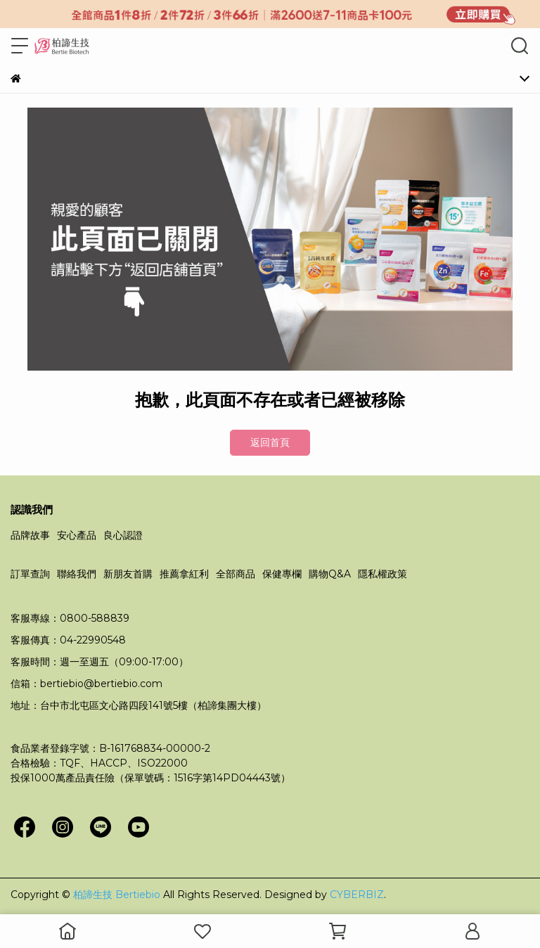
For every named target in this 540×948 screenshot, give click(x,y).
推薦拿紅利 (184, 574)
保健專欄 (282, 574)
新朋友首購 (128, 574)
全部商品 (235, 574)
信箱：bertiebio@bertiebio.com (86, 683)
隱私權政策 (382, 574)
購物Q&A (330, 574)
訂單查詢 (30, 574)
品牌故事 (30, 535)
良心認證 (123, 535)
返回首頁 (270, 442)
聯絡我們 (76, 574)
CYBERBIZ (357, 894)
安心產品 (76, 535)
